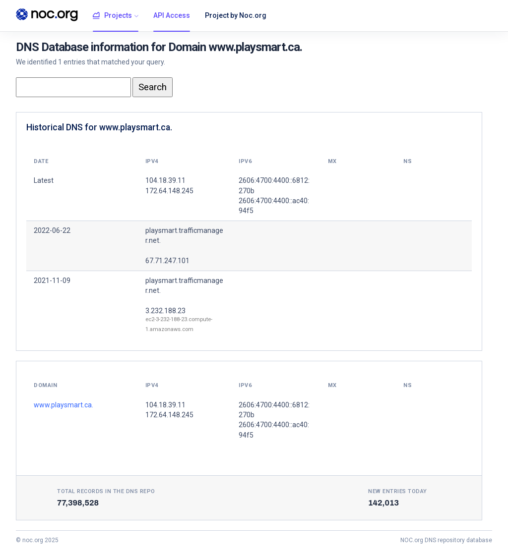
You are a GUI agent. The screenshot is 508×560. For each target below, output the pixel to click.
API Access (171, 15)
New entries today (397, 491)
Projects (112, 16)
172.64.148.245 (169, 415)
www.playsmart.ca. (63, 405)
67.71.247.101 (167, 261)
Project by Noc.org (235, 15)
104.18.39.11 (165, 405)
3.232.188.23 (165, 311)
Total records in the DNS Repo (106, 491)
